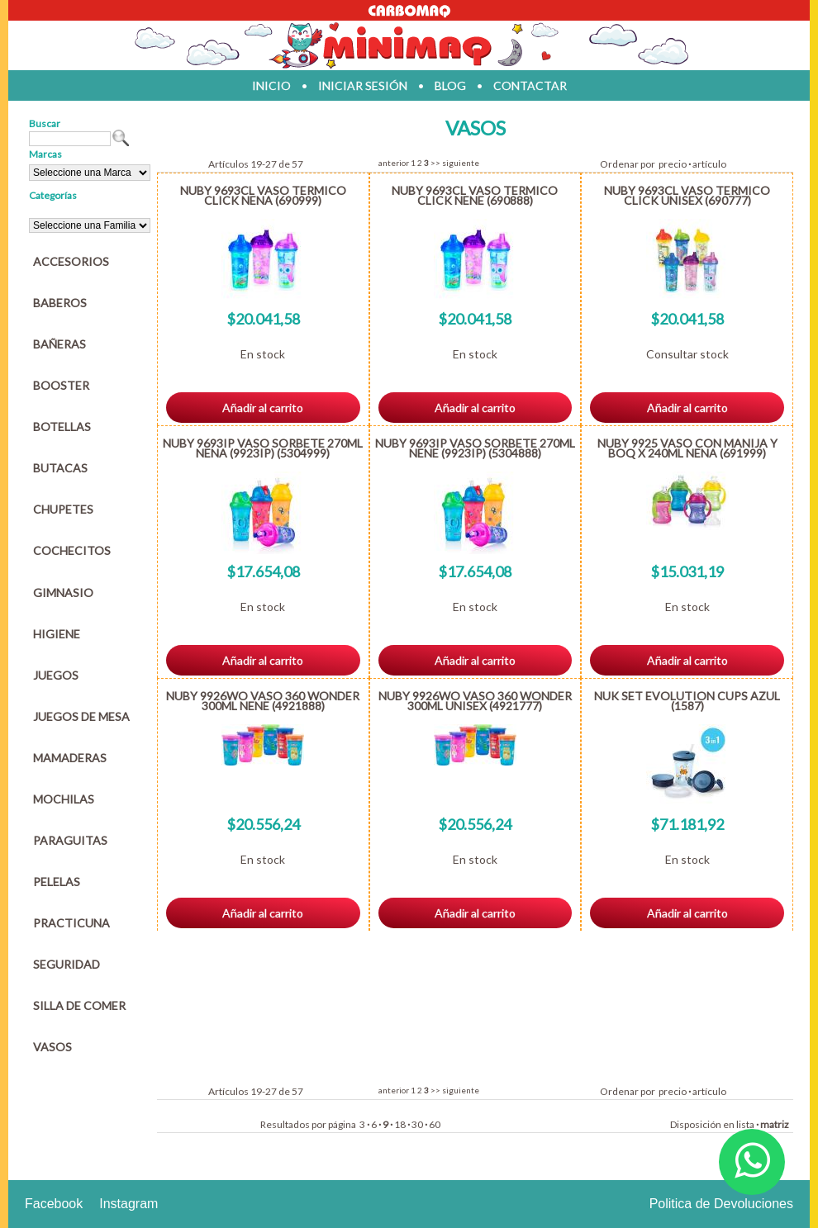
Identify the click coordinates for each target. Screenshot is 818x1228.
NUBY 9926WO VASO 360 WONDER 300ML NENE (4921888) (262, 701)
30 (417, 1124)
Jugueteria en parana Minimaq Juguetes (409, 45)
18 (400, 1124)
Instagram (128, 1204)
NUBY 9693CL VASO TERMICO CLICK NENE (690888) (475, 195)
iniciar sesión (362, 85)
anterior (393, 163)
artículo (709, 164)
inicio (271, 85)
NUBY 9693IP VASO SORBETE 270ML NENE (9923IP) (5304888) (475, 448)
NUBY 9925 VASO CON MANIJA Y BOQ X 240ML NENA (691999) (687, 448)
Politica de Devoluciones (721, 1204)
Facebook (54, 1204)
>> (435, 163)
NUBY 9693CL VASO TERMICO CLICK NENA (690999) (263, 195)
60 (434, 1124)
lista (745, 1124)
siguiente (460, 163)
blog (450, 85)
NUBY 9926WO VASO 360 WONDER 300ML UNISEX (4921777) (475, 701)
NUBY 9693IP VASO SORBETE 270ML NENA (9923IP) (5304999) (263, 448)
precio (673, 164)
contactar (530, 85)
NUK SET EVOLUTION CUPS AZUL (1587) (687, 701)
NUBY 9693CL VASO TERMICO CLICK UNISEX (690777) (687, 195)
